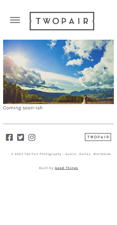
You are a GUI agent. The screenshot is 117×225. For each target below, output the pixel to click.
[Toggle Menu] (15, 20)
